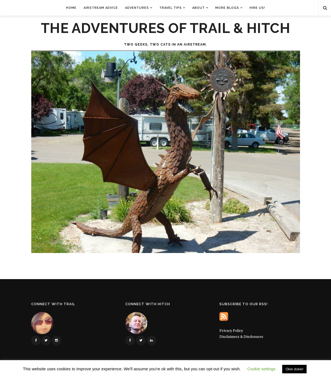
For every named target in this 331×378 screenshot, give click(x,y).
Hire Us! (257, 8)
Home (71, 8)
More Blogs (227, 8)
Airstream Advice (101, 8)
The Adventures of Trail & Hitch (165, 28)
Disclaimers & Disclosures (241, 337)
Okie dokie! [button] (294, 369)
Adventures (137, 8)
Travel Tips (170, 8)
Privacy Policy (231, 331)
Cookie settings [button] (261, 368)
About (198, 8)
